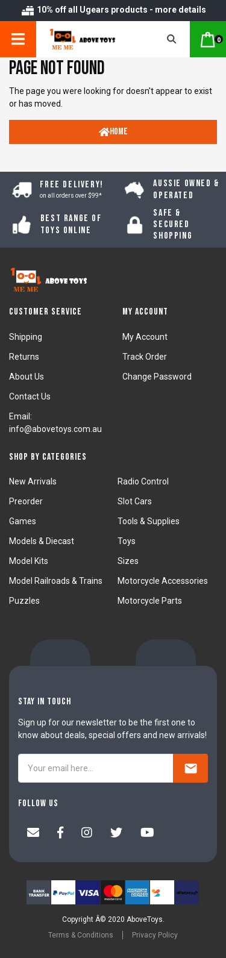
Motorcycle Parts (150, 601)
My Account (145, 337)
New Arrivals (33, 481)
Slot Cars (135, 501)
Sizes (128, 561)
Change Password (157, 376)
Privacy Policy (155, 935)
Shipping (25, 337)
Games (22, 521)
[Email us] (33, 834)
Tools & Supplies (149, 521)
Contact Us (30, 396)
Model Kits (28, 561)
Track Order (144, 357)
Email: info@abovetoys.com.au (55, 423)
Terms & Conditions (80, 935)
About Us (26, 376)
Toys (127, 541)
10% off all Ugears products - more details (113, 9)
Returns (24, 357)
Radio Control (143, 481)
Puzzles (24, 601)
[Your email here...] (96, 768)
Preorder (26, 501)
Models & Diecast (41, 541)
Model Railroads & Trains (55, 581)
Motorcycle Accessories (163, 581)
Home (113, 131)
